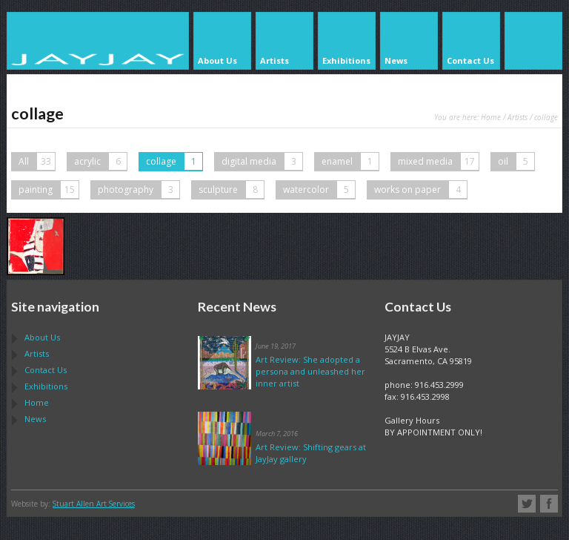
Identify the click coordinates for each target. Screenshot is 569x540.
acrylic (100, 161)
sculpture (231, 189)
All (37, 161)
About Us (42, 337)
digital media (262, 161)
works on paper (420, 189)
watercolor (319, 189)
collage (174, 161)
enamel (350, 161)
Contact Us (45, 369)
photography (138, 189)
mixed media (438, 161)
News (35, 418)
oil (516, 161)
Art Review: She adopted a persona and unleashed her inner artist (310, 371)
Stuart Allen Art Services (94, 503)
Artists (518, 117)
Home (491, 117)
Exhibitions (45, 386)
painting (49, 189)
